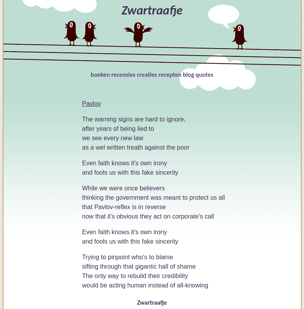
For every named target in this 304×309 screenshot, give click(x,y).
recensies (123, 74)
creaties (147, 74)
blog (188, 74)
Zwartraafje (152, 302)
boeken (100, 74)
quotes (204, 74)
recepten (170, 74)
